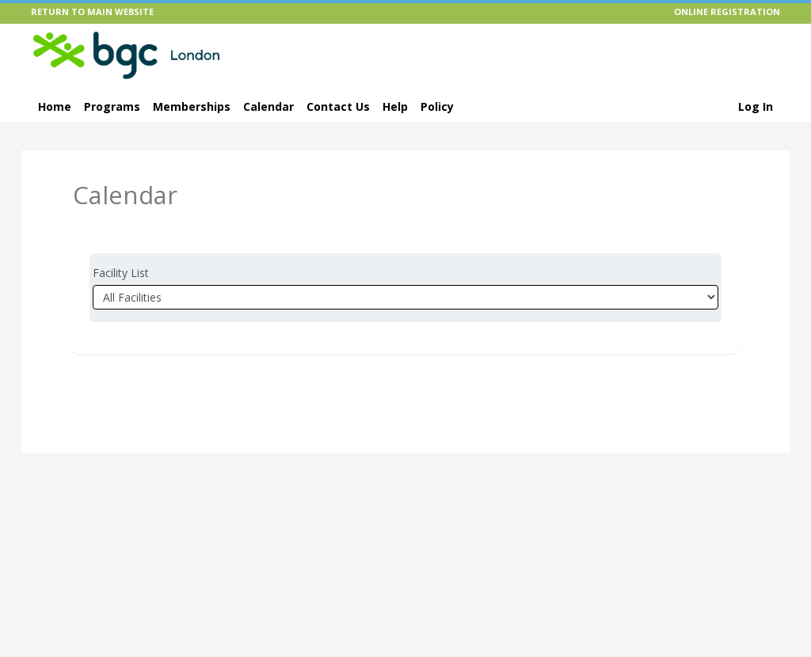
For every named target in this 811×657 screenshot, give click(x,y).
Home (54, 106)
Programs (112, 106)
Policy (437, 106)
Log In (755, 106)
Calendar (268, 106)
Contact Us (338, 106)
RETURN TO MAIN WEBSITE (92, 11)
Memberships (191, 106)
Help (395, 106)
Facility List (121, 272)
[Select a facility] (405, 297)
